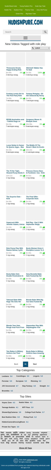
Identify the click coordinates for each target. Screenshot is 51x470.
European (21, 381)
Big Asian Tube (31, 13)
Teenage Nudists (10, 407)
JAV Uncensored (10, 386)
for (44, 440)
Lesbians (7, 376)
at (13, 436)
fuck (2, 443)
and (28, 436)
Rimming (36, 381)
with (15, 432)
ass (9, 441)
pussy (35, 434)
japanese (43, 435)
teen (43, 437)
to (2, 438)
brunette (36, 433)
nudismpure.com (32, 460)
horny (21, 443)
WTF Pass (27, 407)
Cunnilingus (22, 376)
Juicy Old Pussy (42, 10)
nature (37, 437)
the (47, 442)
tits (26, 441)
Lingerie (38, 376)
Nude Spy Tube (40, 6)
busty (29, 433)
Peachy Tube (29, 10)
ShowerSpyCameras (11, 412)
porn (48, 439)
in (13, 440)
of (17, 440)
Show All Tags (25, 448)
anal (42, 443)
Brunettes (7, 391)
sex (21, 440)
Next (35, 364)
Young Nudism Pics (26, 6)
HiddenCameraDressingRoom (15, 422)
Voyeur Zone (8, 403)
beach (7, 436)
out (29, 435)
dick (4, 441)
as (1, 437)
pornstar (20, 436)
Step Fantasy (29, 386)
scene (36, 442)
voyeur (44, 432)
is (32, 436)
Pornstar (7, 381)
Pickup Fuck (30, 417)
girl (5, 439)
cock (42, 438)
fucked (28, 443)
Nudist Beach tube (11, 6)
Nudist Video (25, 402)
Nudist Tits (7, 10)
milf (10, 439)
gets (3, 434)
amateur (34, 439)
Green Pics (19, 13)
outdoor (15, 434)
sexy (16, 439)
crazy (27, 439)
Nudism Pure (18, 10)
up (25, 435)
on (7, 434)
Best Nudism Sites (11, 417)
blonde (14, 443)
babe (39, 441)
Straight (44, 386)
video (22, 432)
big (7, 442)
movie (8, 432)
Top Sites (25, 396)
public (32, 441)
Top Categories (25, 370)
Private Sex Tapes (10, 427)
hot (21, 438)
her (2, 432)
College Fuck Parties (34, 412)
